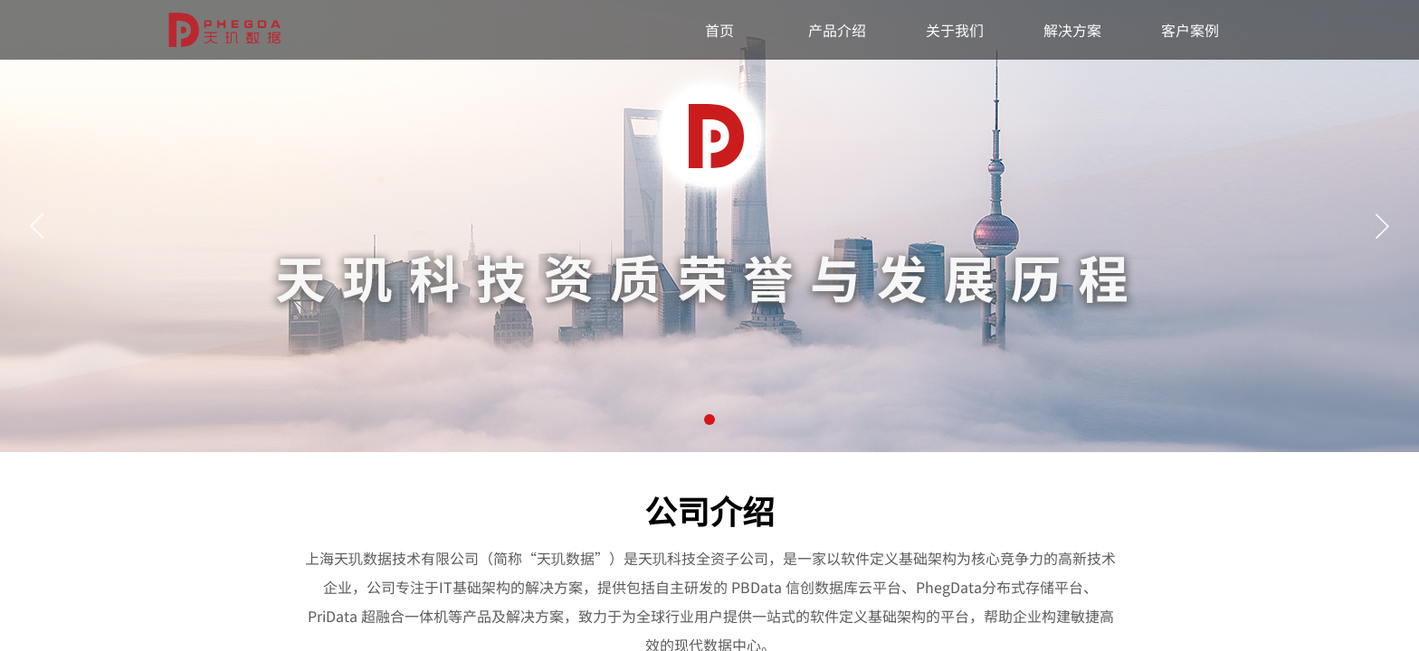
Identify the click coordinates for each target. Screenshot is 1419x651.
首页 (719, 30)
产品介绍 (837, 30)
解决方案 (1072, 30)
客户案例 (1190, 30)
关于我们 (955, 30)
